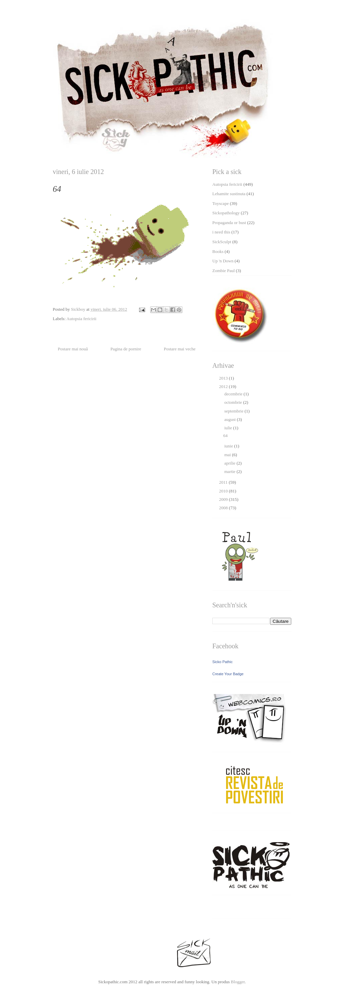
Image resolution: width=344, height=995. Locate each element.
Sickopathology (226, 212)
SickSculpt (221, 241)
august (230, 419)
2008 (224, 507)
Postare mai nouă (73, 348)
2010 (224, 490)
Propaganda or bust (229, 222)
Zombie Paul (223, 270)
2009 (224, 499)
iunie (229, 445)
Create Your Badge (228, 674)
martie (230, 471)
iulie (228, 427)
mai (228, 454)
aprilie (230, 463)
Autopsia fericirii (81, 318)
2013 (224, 378)
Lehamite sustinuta (229, 193)
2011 (224, 482)
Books (217, 251)
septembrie (234, 411)
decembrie (234, 393)
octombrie (233, 402)
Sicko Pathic (222, 662)
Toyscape (220, 203)
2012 (224, 386)
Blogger (238, 981)
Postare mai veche (180, 348)
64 (225, 435)
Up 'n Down (222, 260)
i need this (221, 231)
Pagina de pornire (126, 348)
